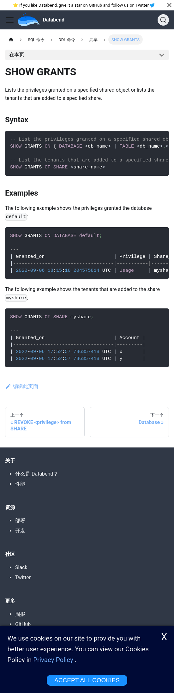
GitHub (95, 5)
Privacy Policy (53, 662)
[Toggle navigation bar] (10, 20)
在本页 (16, 55)
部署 (20, 521)
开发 (20, 531)
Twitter (142, 5)
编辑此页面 (21, 386)
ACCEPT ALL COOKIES (87, 682)
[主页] (11, 39)
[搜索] (163, 20)
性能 (20, 484)
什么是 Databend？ (36, 474)
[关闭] (169, 5)
